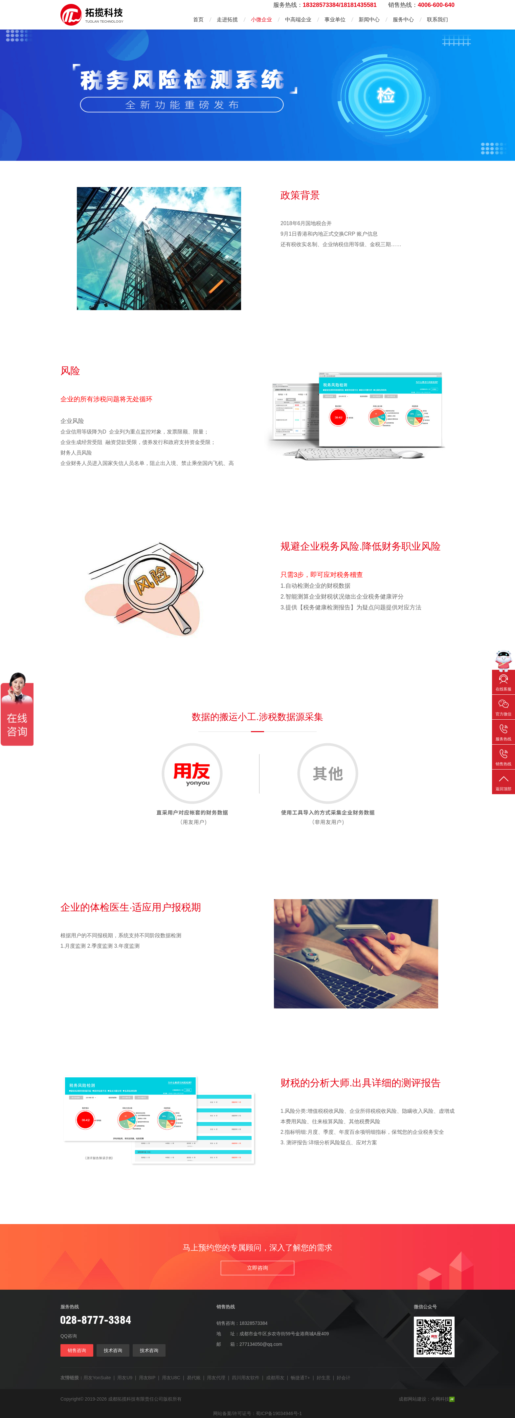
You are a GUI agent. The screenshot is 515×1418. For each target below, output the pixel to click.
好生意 (323, 1377)
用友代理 (216, 1377)
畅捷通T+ (300, 1377)
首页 (198, 19)
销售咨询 (77, 1350)
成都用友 (275, 1377)
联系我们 (437, 19)
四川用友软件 (245, 1377)
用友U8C (171, 1377)
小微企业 (261, 19)
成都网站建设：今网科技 (427, 1399)
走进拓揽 (227, 19)
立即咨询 (257, 1268)
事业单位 (335, 19)
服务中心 (403, 19)
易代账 (194, 1377)
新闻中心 (369, 19)
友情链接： (71, 1377)
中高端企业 (298, 19)
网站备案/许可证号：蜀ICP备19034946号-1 (257, 1413)
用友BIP (147, 1377)
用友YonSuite (97, 1377)
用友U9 (124, 1377)
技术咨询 (113, 1350)
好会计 (343, 1377)
